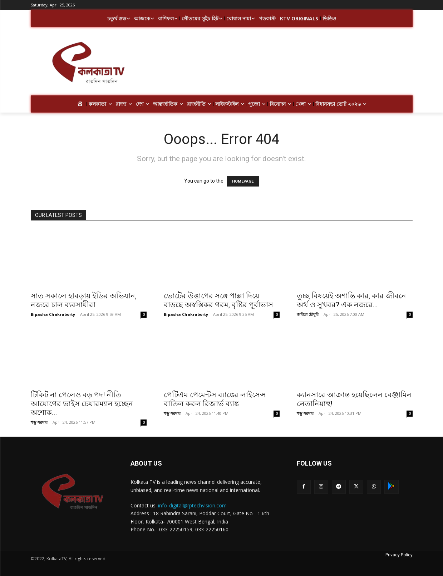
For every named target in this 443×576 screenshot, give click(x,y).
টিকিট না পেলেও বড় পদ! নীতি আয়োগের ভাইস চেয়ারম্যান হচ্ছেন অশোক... (82, 404)
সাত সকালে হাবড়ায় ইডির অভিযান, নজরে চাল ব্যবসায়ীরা (84, 300)
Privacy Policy (399, 554)
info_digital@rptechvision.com (192, 505)
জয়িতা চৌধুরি (308, 314)
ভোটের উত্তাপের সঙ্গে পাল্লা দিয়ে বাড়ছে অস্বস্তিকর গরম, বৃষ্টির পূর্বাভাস (218, 300)
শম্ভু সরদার (39, 422)
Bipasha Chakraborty (53, 314)
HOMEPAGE (243, 181)
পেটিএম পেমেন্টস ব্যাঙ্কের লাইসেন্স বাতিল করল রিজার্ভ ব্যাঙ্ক (215, 399)
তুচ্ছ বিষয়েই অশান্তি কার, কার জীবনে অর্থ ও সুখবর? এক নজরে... (351, 300)
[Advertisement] (279, 63)
